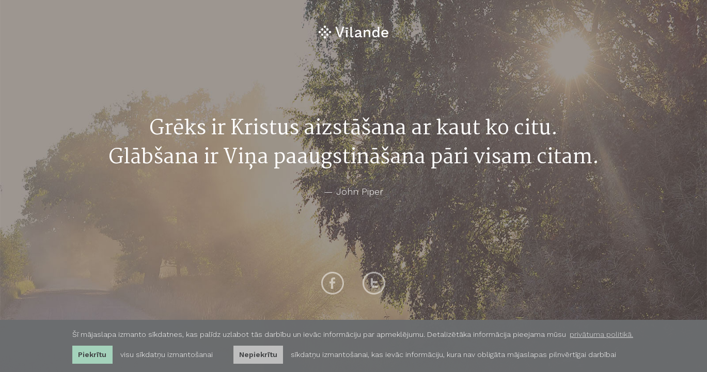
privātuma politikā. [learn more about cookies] (601, 334)
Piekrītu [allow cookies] (92, 354)
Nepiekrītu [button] (258, 354)
